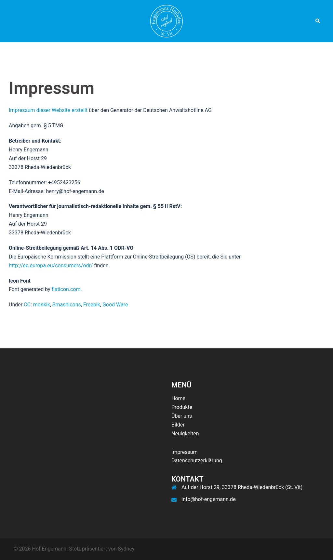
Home (178, 398)
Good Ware (115, 304)
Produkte (181, 407)
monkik (41, 304)
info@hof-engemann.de (208, 499)
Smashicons (66, 304)
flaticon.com (66, 289)
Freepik (91, 304)
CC (27, 304)
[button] (317, 21)
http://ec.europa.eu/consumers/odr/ (51, 265)
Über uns (181, 416)
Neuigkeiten (185, 433)
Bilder (178, 425)
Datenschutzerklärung (196, 460)
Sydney (126, 549)
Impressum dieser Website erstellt (48, 110)
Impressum (184, 452)
